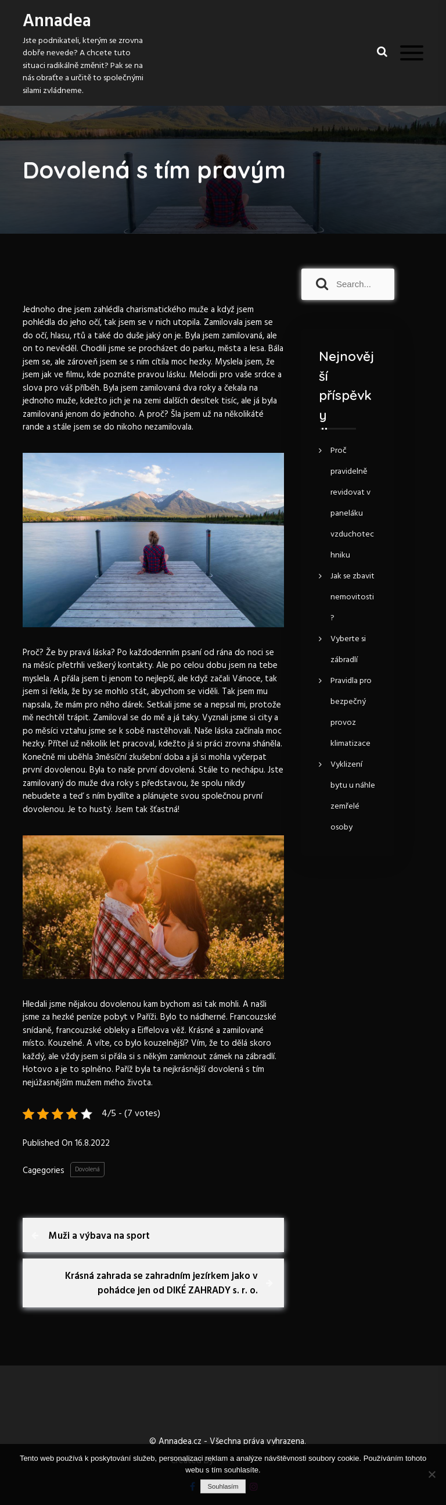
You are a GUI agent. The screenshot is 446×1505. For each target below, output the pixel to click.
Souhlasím (222, 1486)
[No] (431, 1474)
